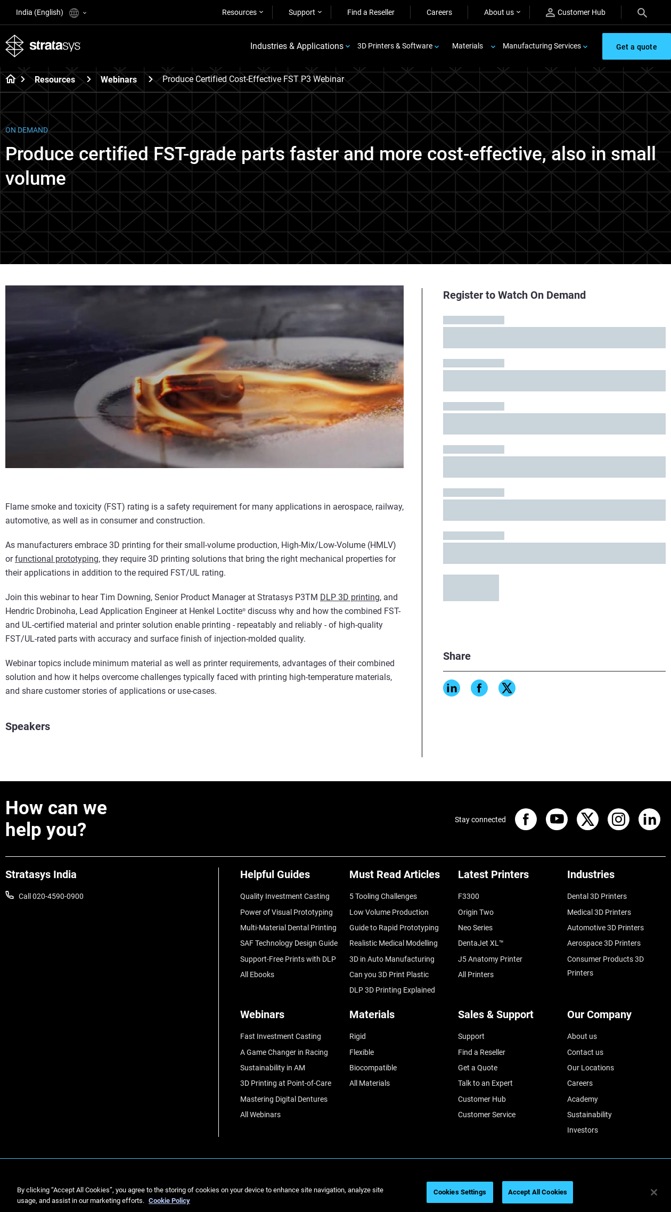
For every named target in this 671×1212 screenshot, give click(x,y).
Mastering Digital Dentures (284, 1099)
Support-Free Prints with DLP (288, 959)
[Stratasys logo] (43, 46)
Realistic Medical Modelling (393, 943)
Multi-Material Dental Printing (288, 927)
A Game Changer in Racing (284, 1052)
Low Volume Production (389, 912)
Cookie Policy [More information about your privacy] (169, 1201)
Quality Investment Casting (285, 896)
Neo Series (475, 927)
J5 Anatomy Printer (490, 959)
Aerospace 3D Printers (604, 943)
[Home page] (7, 80)
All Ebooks (257, 974)
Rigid (357, 1036)
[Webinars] (150, 79)
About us (499, 12)
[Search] (642, 12)
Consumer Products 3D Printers (605, 966)
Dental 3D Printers (597, 896)
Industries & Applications (296, 46)
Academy (582, 1099)
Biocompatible (373, 1067)
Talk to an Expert (485, 1083)
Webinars (119, 80)
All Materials (369, 1083)
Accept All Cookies (537, 1192)
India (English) (51, 13)
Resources (239, 12)
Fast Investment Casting (280, 1036)
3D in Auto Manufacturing (392, 959)
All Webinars (260, 1114)
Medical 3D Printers (599, 912)
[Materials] (398, 1018)
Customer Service (486, 1114)
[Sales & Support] (507, 1018)
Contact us (585, 1052)
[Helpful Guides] (289, 878)
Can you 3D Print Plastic (389, 974)
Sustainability (589, 1114)
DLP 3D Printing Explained (392, 990)
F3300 (468, 896)
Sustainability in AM (272, 1067)
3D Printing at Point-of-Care (285, 1083)
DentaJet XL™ (481, 943)
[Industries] (616, 878)
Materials (467, 46)
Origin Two (476, 912)
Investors (582, 1130)
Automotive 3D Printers (605, 927)
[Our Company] (616, 1018)
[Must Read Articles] (398, 878)
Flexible (361, 1052)
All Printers (476, 974)
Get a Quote (477, 1067)
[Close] (654, 1192)
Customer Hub (575, 12)
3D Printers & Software (394, 46)
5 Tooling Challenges (383, 896)
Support (302, 12)
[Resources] (89, 79)
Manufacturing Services (542, 46)
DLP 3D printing (350, 597)
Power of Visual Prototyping (286, 912)
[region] (335, 1193)
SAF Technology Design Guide (289, 943)
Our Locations (590, 1067)
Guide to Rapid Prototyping (394, 927)
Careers (439, 12)
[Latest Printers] (507, 878)
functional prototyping (57, 559)
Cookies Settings (459, 1192)
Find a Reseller (371, 12)
